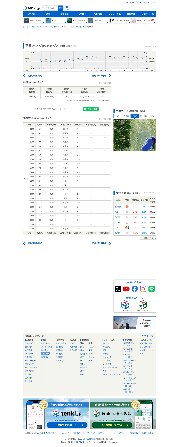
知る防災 (59, 361)
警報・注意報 (61, 343)
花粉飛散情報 (130, 344)
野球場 (105, 354)
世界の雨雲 (29, 371)
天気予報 (31, 14)
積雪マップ (29, 364)
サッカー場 (107, 357)
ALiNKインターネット (58, 433)
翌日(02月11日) (99, 76)
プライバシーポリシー (96, 433)
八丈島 (117, 222)
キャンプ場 (107, 364)
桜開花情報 (130, 350)
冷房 (90, 354)
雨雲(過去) (45, 343)
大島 (116, 212)
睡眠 (82, 374)
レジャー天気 (114, 14)
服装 (82, 350)
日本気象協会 (41, 433)
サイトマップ (143, 2)
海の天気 (106, 347)
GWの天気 (130, 356)
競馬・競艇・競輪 (110, 367)
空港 (104, 350)
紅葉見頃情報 (130, 373)
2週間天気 (29, 354)
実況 (152, 116)
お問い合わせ (148, 433)
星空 (82, 357)
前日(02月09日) (35, 76)
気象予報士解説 (146, 343)
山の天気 (106, 343)
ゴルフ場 (106, 361)
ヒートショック (130, 379)
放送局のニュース (147, 350)
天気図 (81, 14)
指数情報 (98, 14)
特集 (141, 353)
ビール (91, 361)
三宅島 (117, 217)
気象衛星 (73, 347)
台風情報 (59, 357)
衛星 (118, 116)
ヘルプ (153, 2)
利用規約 (78, 433)
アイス (91, 357)
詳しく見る (148, 238)
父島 (116, 228)
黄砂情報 (28, 381)
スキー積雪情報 (130, 385)
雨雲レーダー (30, 361)
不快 (90, 350)
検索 (60, 8)
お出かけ (83, 354)
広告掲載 (134, 433)
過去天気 (46, 354)
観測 (48, 14)
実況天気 (44, 350)
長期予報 (28, 357)
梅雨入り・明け (130, 361)
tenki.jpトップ (131, 2)
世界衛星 (73, 350)
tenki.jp (32, 8)
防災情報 (64, 14)
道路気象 (28, 378)
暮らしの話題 (145, 347)
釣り (104, 371)
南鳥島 (117, 233)
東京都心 (118, 207)
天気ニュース (148, 14)
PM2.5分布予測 (31, 367)
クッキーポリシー (118, 433)
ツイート (38, 109)
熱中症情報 (130, 367)
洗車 (82, 371)
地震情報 (59, 347)
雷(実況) (44, 357)
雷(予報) (28, 374)
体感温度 (83, 367)
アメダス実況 (46, 347)
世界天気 (28, 347)
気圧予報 (28, 350)
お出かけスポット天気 (111, 374)
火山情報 (59, 354)
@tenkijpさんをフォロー (54, 109)
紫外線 (83, 364)
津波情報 (59, 350)
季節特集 (131, 14)
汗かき (91, 347)
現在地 (67, 9)
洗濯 (82, 347)
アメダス (143, 116)
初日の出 (130, 390)
